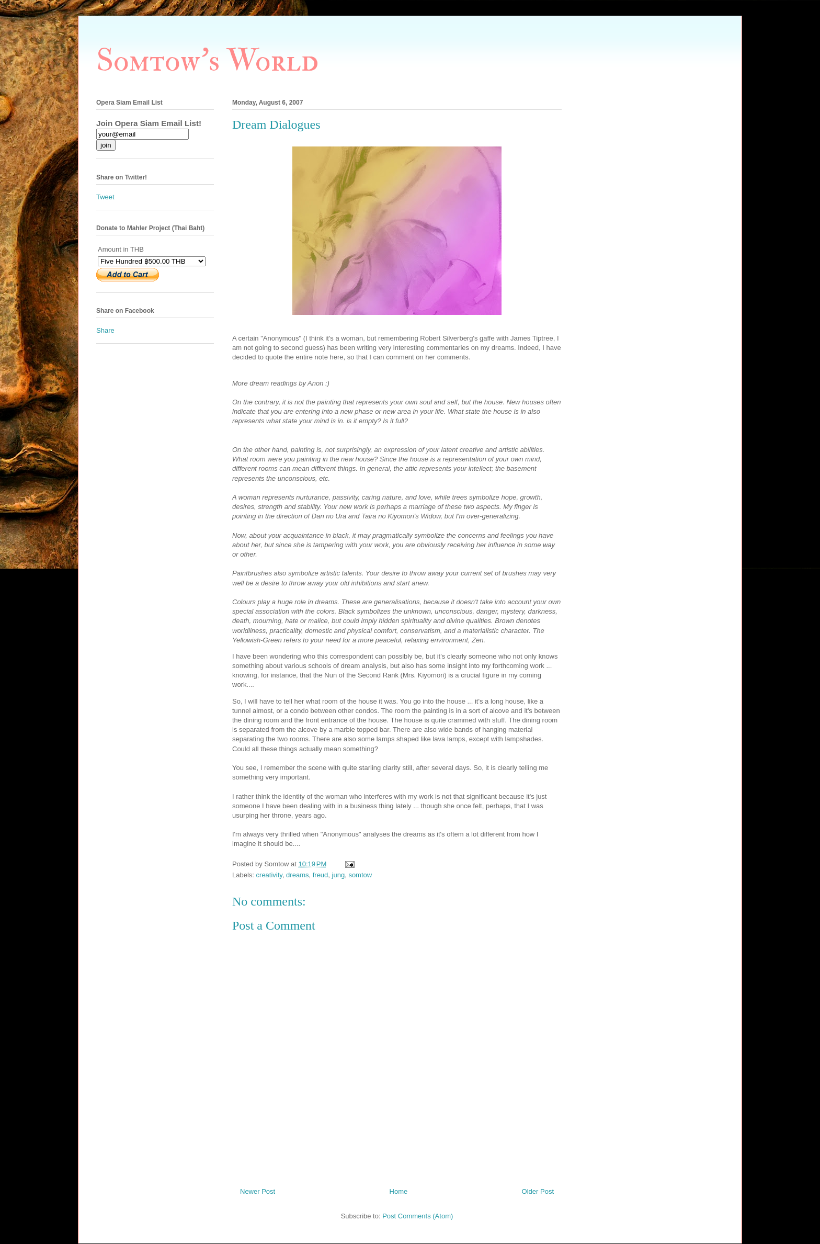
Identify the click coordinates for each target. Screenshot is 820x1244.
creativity (269, 875)
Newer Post (257, 1191)
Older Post (538, 1191)
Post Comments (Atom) (417, 1216)
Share (105, 330)
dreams (297, 875)
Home (399, 1191)
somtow (360, 875)
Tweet (105, 197)
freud (320, 875)
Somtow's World (207, 61)
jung (338, 875)
